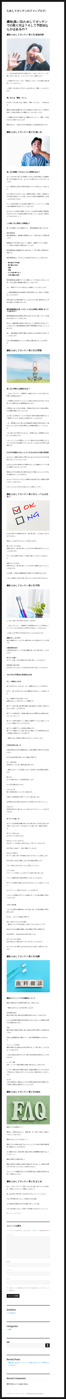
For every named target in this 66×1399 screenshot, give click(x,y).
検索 (8, 1342)
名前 (9, 1261)
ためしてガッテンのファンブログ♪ (26, 10)
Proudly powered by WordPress (35, 1393)
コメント (10, 1235)
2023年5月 (12, 1313)
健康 (9, 1329)
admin (11, 1213)
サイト (8, 1279)
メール (9, 1270)
